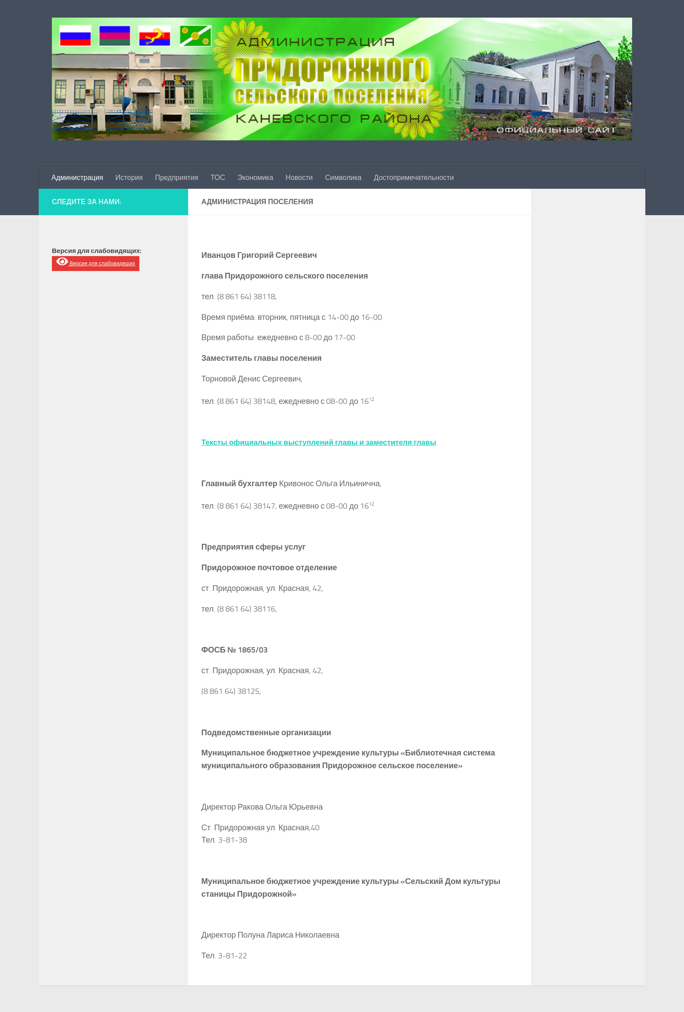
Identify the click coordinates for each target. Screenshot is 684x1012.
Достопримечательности (414, 177)
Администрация (77, 177)
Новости (299, 177)
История (129, 177)
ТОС (218, 177)
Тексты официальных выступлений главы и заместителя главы (326, 442)
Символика (343, 177)
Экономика (255, 177)
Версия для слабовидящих (95, 261)
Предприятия (176, 177)
